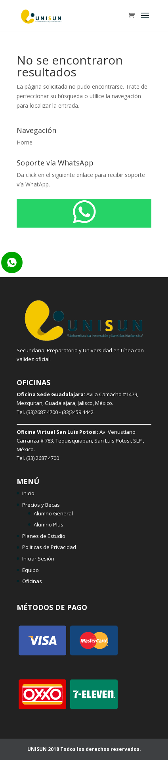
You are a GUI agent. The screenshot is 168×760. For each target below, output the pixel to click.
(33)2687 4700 (42, 412)
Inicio (28, 493)
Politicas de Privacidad (49, 547)
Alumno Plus (48, 524)
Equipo (30, 570)
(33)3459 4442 (78, 412)
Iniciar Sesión (38, 558)
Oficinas (32, 581)
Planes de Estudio (43, 536)
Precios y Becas (41, 504)
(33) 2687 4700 (42, 458)
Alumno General (53, 513)
